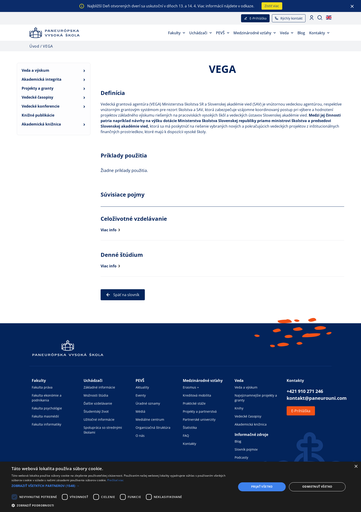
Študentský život (96, 411)
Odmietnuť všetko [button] (317, 487)
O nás (140, 435)
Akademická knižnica (41, 124)
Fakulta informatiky (46, 424)
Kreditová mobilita (197, 395)
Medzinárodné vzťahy (254, 32)
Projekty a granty (37, 88)
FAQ (186, 435)
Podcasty (241, 457)
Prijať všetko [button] (262, 487)
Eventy (141, 395)
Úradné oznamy (148, 403)
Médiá (140, 411)
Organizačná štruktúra (153, 427)
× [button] (356, 466)
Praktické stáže (194, 403)
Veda (286, 32)
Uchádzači (200, 32)
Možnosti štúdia (96, 395)
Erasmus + (191, 387)
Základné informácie (99, 387)
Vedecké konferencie (40, 106)
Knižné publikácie (38, 115)
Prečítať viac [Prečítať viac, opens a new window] (115, 480)
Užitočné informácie (99, 419)
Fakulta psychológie (47, 408)
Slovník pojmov (246, 449)
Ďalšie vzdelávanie (98, 403)
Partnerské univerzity (199, 419)
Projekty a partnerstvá (200, 411)
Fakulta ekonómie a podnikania (46, 397)
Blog (301, 32)
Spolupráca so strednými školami (103, 430)
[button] (121, 486)
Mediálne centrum (150, 419)
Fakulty (176, 32)
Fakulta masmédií (45, 416)
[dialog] (180, 487)
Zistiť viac (272, 6)
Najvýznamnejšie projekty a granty (256, 397)
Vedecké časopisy (37, 97)
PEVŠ (222, 32)
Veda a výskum (35, 70)
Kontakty (319, 32)
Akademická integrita (41, 79)
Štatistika (190, 427)
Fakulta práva (42, 387)
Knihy (239, 408)
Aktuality (142, 387)
